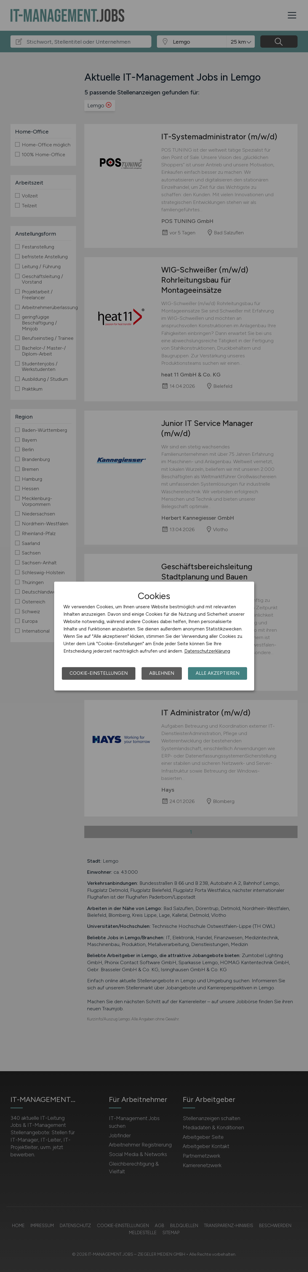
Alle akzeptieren (217, 673)
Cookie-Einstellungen (99, 673)
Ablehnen (161, 673)
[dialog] (154, 636)
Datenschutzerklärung (207, 651)
